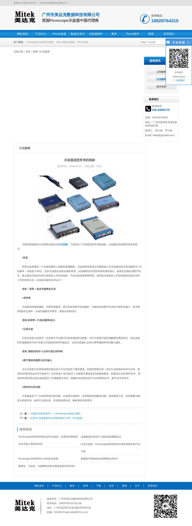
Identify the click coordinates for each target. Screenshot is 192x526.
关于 (137, 485)
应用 (85, 485)
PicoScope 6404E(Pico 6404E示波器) (38, 458)
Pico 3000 (83, 42)
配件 (114, 33)
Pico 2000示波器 (65, 42)
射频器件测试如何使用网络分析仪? (99, 458)
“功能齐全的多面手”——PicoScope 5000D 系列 (55, 413)
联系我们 (169, 33)
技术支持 (161, 86)
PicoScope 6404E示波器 (40, 42)
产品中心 (40, 33)
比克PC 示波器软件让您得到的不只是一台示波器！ (57, 418)
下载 (98, 485)
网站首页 (22, 33)
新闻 (151, 33)
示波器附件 (96, 33)
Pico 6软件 (132, 33)
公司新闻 (161, 71)
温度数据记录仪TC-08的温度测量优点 (101, 436)
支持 (111, 485)
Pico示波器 (59, 33)
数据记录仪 (78, 33)
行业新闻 (45, 51)
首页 (28, 51)
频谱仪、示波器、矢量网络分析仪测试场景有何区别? (46, 466)
